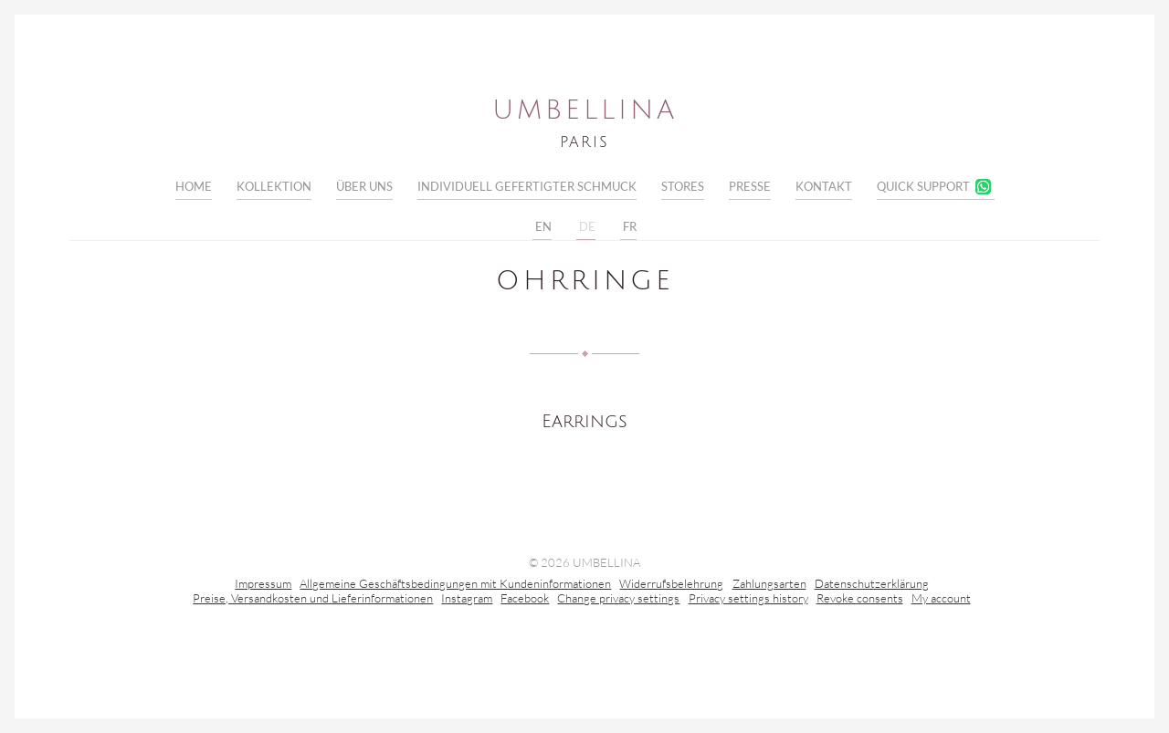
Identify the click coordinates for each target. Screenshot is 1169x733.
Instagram (466, 599)
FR (628, 227)
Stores (682, 186)
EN (542, 227)
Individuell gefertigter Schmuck (527, 186)
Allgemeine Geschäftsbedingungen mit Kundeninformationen (455, 585)
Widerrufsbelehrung (671, 585)
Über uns (364, 186)
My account (941, 599)
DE (585, 227)
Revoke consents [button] (859, 599)
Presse (750, 186)
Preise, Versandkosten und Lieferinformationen (313, 599)
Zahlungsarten (769, 585)
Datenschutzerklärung (872, 585)
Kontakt (823, 186)
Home (193, 186)
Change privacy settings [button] (618, 599)
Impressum (263, 585)
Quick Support (923, 186)
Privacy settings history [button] (748, 599)
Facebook (524, 599)
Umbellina (585, 110)
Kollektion (274, 186)
